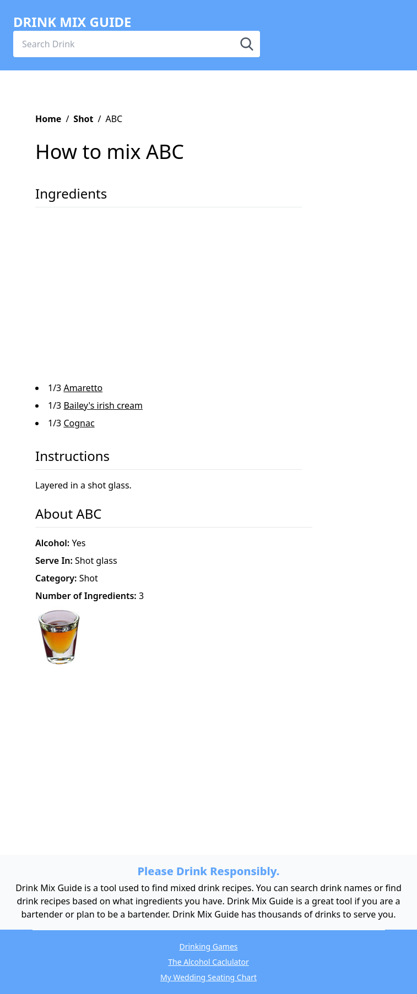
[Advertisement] (202, 299)
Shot (83, 119)
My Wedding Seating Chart (208, 977)
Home (48, 119)
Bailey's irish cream (103, 405)
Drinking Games (209, 946)
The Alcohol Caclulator (208, 962)
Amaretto (82, 388)
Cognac (78, 423)
